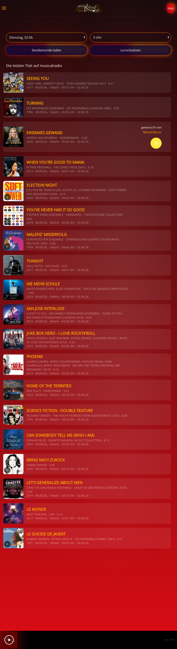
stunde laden (46, 50)
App (171, 8)
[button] (4, 8)
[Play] (9, 640)
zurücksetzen (130, 50)
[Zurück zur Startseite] (88, 8)
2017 (29, 87)
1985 (29, 112)
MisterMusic (152, 132)
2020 (29, 198)
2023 (29, 296)
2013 (29, 171)
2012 (29, 346)
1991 (29, 543)
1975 (29, 419)
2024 (29, 395)
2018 (29, 222)
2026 (29, 141)
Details (54, 87)
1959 (29, 247)
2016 (29, 321)
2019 (29, 373)
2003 (29, 444)
